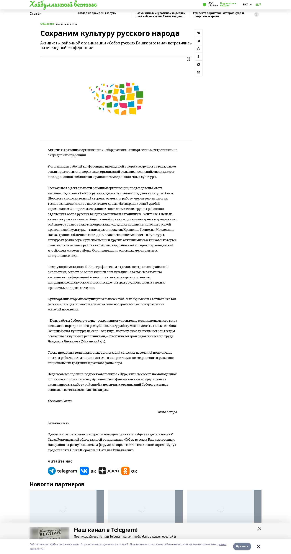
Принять (242, 546)
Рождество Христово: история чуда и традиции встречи (218, 15)
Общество (47, 23)
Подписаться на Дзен (228, 4)
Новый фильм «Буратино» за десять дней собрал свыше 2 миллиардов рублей (160, 15)
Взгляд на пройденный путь (97, 13)
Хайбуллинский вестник (63, 4)
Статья (35, 14)
